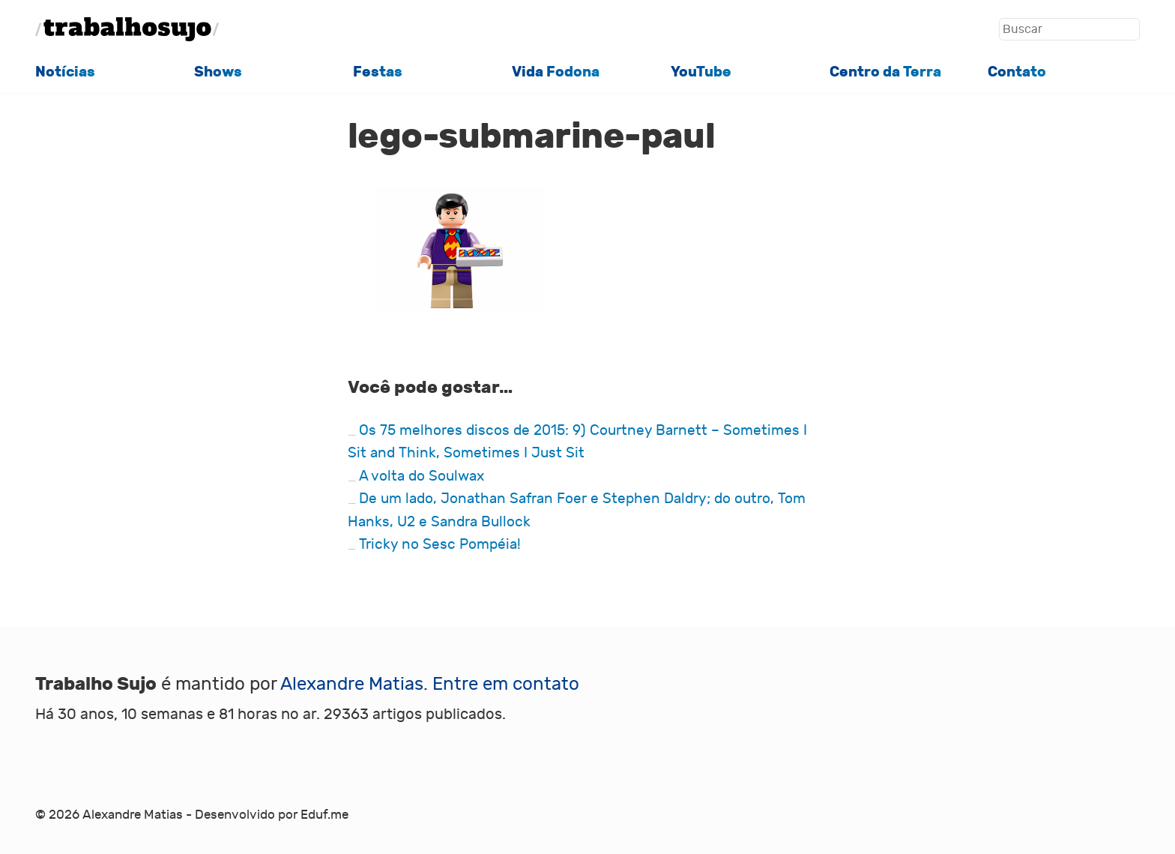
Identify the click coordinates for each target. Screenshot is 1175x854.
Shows (218, 71)
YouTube (701, 71)
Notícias (65, 71)
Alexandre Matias (351, 684)
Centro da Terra (885, 71)
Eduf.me (324, 815)
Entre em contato (505, 684)
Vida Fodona (555, 71)
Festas (377, 71)
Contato (1017, 71)
